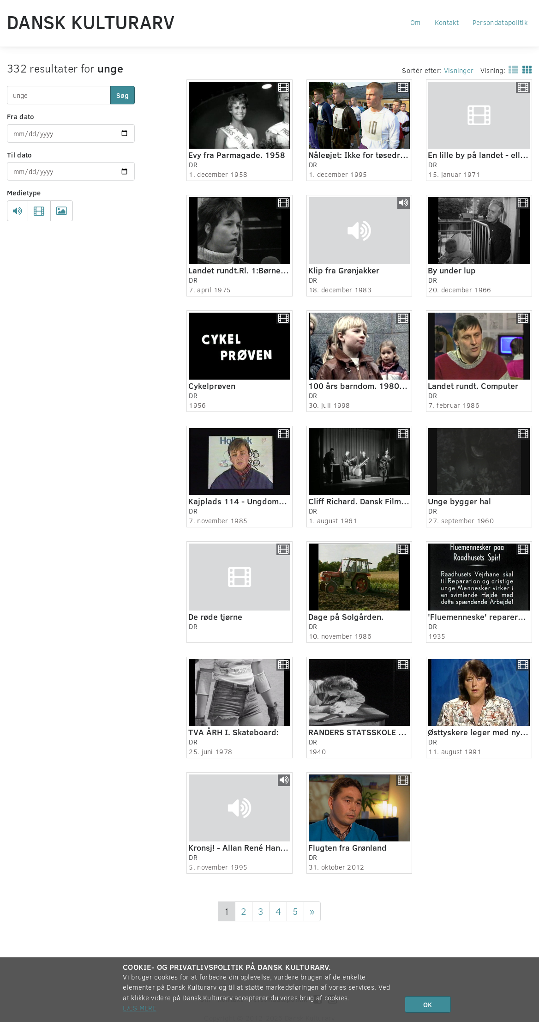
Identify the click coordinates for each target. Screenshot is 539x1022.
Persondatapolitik (500, 22)
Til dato (19, 154)
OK (427, 1004)
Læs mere (139, 1007)
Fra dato (20, 116)
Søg (122, 95)
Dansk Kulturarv (91, 21)
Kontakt (447, 22)
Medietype (24, 192)
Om (415, 22)
